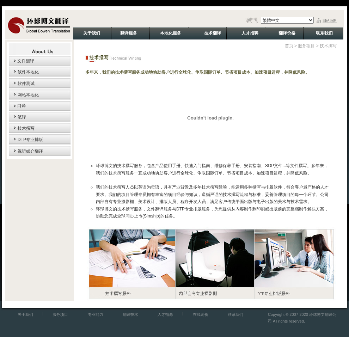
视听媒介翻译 (30, 151)
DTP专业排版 (30, 139)
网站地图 (330, 21)
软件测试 (26, 83)
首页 (289, 45)
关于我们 (25, 314)
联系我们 (235, 314)
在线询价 (200, 314)
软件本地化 (28, 71)
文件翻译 (25, 61)
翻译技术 (130, 314)
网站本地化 (28, 94)
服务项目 (306, 45)
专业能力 (95, 314)
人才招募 (165, 314)
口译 (21, 105)
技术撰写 (26, 128)
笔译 (22, 117)
